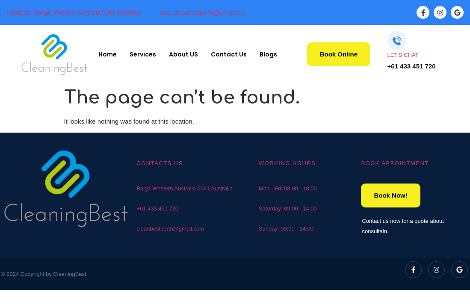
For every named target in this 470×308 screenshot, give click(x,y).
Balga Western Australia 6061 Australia (184, 188)
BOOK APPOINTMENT (395, 163)
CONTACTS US (159, 163)
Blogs (268, 54)
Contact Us (229, 54)
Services (143, 54)
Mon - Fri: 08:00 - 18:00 (288, 188)
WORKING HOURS (287, 163)
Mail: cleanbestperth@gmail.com (203, 12)
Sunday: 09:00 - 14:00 (286, 228)
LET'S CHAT (403, 55)
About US (183, 54)
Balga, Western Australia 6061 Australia (87, 12)
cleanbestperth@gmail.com (170, 228)
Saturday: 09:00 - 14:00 (288, 208)
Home (107, 54)
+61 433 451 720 (157, 208)
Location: (18, 12)
